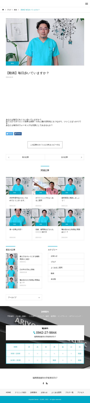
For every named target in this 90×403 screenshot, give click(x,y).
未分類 (53, 279)
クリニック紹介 (20, 392)
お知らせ (54, 256)
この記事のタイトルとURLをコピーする (45, 145)
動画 (12, 63)
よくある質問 (56, 392)
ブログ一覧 (69, 392)
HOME (8, 392)
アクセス (80, 392)
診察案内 (33, 392)
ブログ (53, 262)
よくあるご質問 (56, 268)
